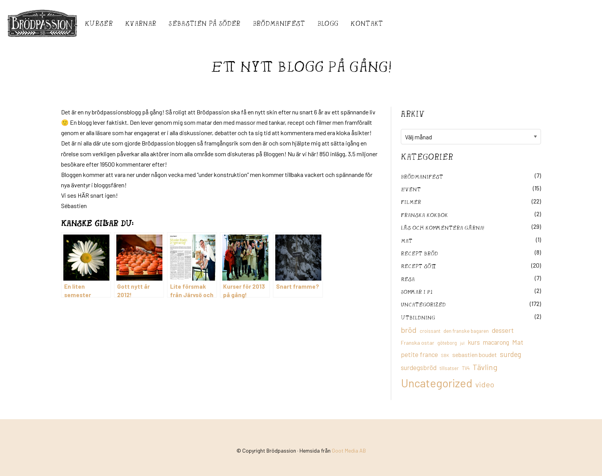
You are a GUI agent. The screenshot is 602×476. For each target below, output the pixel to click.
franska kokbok (424, 215)
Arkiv (413, 113)
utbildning (418, 317)
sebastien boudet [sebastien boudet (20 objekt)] (474, 354)
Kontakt (367, 23)
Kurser (99, 23)
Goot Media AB (349, 450)
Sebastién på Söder (204, 23)
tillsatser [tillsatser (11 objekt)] (449, 368)
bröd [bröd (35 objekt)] (409, 329)
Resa (408, 279)
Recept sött (418, 266)
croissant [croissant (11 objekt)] (430, 331)
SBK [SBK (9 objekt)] (445, 355)
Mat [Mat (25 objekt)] (517, 342)
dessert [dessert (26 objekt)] (503, 330)
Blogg (328, 23)
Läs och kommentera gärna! (442, 227)
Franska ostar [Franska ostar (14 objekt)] (417, 342)
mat (406, 240)
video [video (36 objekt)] (484, 384)
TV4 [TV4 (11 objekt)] (466, 368)
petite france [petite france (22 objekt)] (419, 354)
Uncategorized (423, 304)
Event (411, 189)
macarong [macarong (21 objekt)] (496, 342)
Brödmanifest (279, 23)
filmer (411, 201)
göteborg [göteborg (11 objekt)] (447, 343)
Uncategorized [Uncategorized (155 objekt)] (436, 383)
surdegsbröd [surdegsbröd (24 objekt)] (419, 367)
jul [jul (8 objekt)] (462, 342)
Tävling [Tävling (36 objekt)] (485, 367)
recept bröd (419, 253)
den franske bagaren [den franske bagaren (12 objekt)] (466, 331)
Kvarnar (140, 23)
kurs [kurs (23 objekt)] (474, 342)
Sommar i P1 (416, 291)
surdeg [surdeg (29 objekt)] (510, 354)
